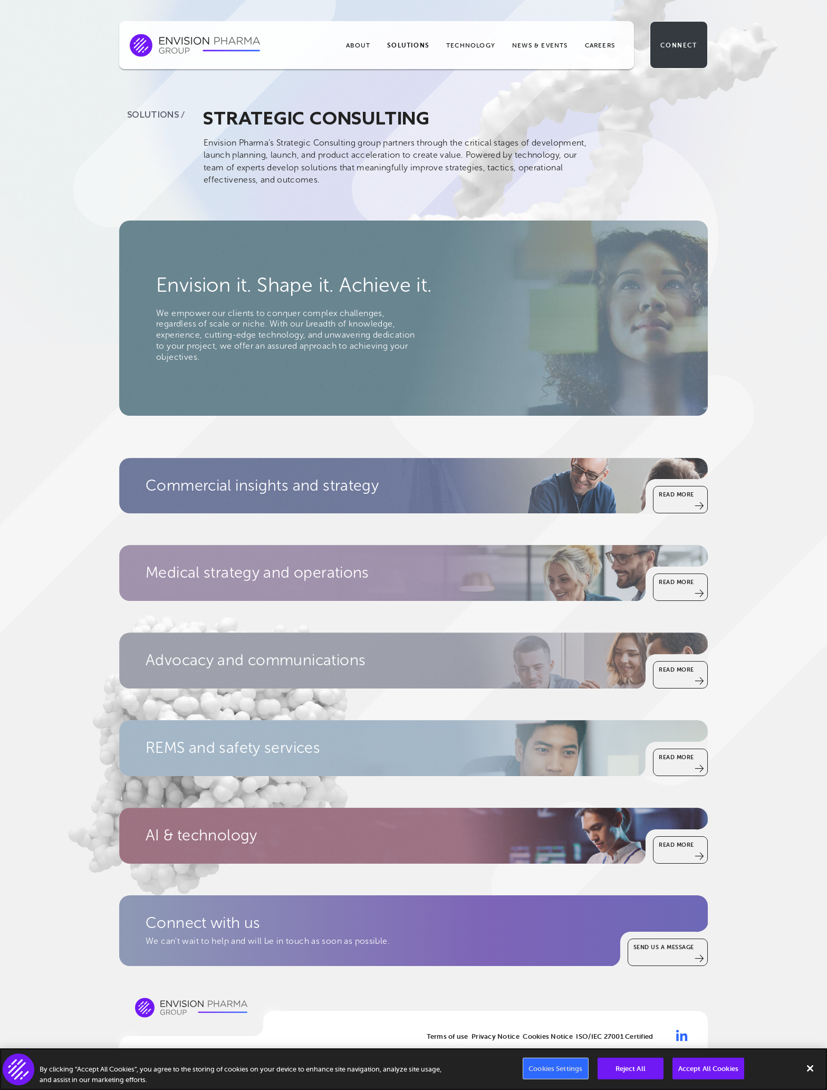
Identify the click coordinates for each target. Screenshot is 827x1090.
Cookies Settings (555, 1070)
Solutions (408, 45)
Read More (676, 494)
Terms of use (447, 1036)
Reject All (631, 1070)
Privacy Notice (496, 1036)
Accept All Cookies (708, 1070)
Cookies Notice (548, 1036)
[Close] (810, 1070)
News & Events (540, 45)
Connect (678, 45)
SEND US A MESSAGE (663, 947)
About (358, 45)
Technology (470, 45)
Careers (600, 45)
